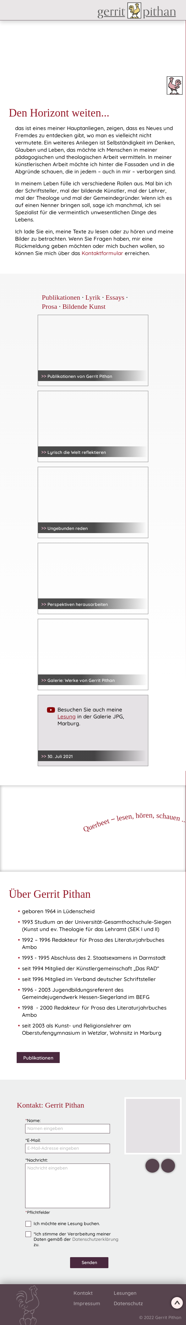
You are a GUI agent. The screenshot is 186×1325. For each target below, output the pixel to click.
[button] (52, 12)
